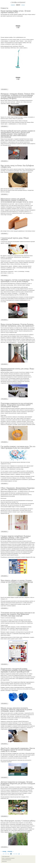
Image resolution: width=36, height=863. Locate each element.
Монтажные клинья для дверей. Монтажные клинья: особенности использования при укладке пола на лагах (17, 200)
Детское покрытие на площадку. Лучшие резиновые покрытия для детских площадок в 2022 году (18, 783)
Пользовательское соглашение (9, 858)
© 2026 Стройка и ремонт (6, 856)
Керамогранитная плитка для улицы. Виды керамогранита (17, 369)
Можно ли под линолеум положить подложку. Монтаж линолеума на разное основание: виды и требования (16, 709)
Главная (13, 4)
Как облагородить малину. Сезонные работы (18, 821)
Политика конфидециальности (6, 859)
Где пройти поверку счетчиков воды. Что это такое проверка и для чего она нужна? (18, 447)
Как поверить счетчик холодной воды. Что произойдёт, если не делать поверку (17, 281)
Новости (18, 4)
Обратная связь (4, 861)
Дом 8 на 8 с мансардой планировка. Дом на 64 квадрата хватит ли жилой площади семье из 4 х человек (18, 749)
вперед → (10, 851)
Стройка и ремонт (18, 2)
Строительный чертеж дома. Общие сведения (15, 239)
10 (19, 853)
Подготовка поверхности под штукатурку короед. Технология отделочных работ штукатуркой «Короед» (17, 405)
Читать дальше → (4, 89)
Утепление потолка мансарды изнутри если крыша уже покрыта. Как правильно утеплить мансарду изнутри (18, 614)
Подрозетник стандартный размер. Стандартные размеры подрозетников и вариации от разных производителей (16, 670)
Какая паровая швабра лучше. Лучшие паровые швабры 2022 (16, 11)
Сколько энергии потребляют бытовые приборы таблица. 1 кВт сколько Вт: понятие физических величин (16, 537)
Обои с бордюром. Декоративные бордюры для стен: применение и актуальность (17, 489)
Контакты (3, 858)
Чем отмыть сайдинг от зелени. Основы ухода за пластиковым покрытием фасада (17, 581)
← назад (3, 851)
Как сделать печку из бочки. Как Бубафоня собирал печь (17, 166)
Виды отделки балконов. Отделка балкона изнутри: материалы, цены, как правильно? (17, 325)
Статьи (23, 4)
